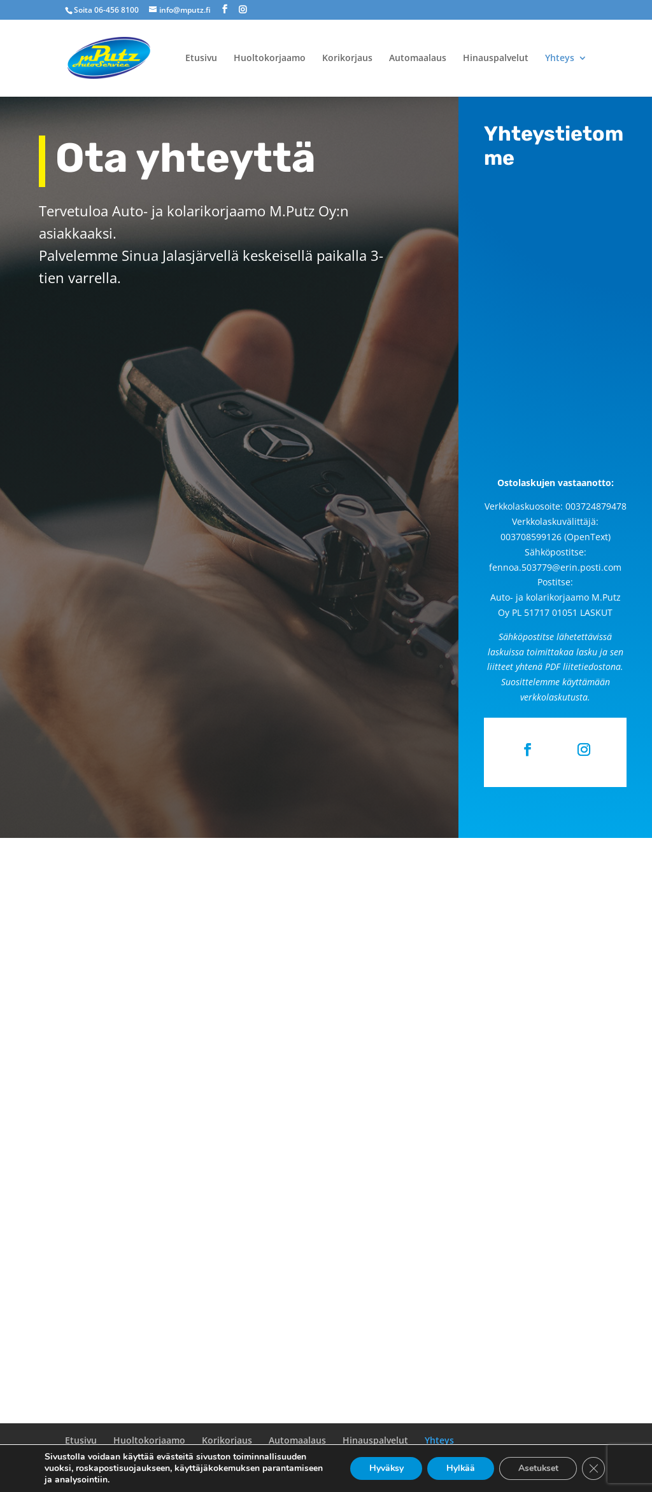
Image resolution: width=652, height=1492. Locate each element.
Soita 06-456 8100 (106, 9)
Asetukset (537, 1468)
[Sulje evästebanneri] (593, 1468)
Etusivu (201, 58)
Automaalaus (417, 58)
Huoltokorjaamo (270, 58)
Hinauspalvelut (495, 58)
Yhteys (559, 58)
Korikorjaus (347, 58)
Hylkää (459, 1468)
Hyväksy (383, 1468)
